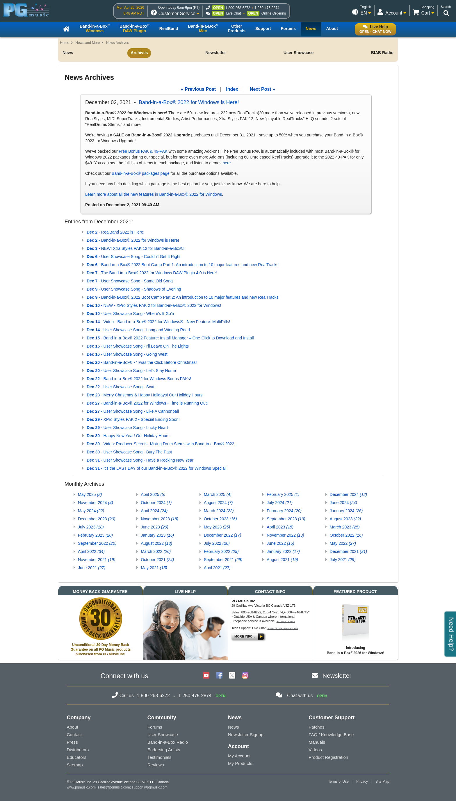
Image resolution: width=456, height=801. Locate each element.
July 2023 (91, 527)
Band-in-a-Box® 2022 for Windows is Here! (189, 102)
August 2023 (345, 519)
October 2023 (220, 519)
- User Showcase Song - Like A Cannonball (133, 411)
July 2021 (343, 559)
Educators (77, 757)
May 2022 (343, 543)
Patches (316, 727)
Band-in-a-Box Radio (167, 742)
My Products (240, 763)
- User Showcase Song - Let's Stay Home (131, 370)
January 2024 (346, 510)
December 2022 (222, 535)
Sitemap (75, 764)
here (226, 163)
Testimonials (159, 757)
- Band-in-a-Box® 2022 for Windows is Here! (133, 240)
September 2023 (286, 519)
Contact (74, 734)
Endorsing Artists (163, 749)
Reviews (155, 764)
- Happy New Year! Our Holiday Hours (128, 435)
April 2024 (154, 510)
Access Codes (286, 621)
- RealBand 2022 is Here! (115, 232)
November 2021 (96, 559)
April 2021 (217, 567)
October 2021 (157, 559)
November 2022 (285, 535)
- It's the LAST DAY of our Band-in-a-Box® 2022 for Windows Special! (157, 468)
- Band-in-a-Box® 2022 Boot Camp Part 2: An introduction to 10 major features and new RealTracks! (183, 297)
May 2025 (90, 494)
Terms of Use (338, 781)
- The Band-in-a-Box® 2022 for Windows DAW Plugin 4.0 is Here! (152, 272)
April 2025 (153, 494)
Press (72, 742)
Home (64, 43)
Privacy (362, 781)
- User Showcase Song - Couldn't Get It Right (134, 256)
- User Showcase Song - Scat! (121, 387)
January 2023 (157, 535)
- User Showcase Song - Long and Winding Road (138, 329)
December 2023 (96, 519)
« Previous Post (198, 89)
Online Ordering (273, 13)
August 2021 (282, 559)
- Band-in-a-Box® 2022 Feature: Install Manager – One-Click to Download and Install (170, 338)
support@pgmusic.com (283, 628)
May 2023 (217, 527)
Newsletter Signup (245, 734)
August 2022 (156, 543)
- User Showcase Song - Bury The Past (129, 452)
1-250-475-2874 (266, 8)
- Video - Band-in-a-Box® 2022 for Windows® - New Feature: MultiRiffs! (158, 321)
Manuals (317, 742)
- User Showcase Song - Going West (127, 354)
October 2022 (346, 535)
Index (232, 89)
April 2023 (280, 527)
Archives (139, 52)
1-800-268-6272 (237, 8)
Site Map (382, 781)
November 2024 (95, 502)
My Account (239, 755)
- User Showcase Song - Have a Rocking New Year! (141, 460)
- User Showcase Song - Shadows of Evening (134, 289)
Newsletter (215, 52)
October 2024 (156, 502)
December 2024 (348, 494)
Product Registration (328, 757)
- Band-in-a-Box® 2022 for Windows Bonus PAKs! (139, 378)
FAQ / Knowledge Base (331, 734)
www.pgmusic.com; (82, 787)
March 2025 (217, 494)
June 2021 (91, 567)
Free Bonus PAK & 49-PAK (143, 151)
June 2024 (343, 502)
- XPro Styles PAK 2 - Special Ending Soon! (133, 419)
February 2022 (221, 551)
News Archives (117, 43)
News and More (87, 43)
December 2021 (348, 551)
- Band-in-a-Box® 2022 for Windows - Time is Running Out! (147, 403)
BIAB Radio (382, 52)
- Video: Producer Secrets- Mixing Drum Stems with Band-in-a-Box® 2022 (160, 444)
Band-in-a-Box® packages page (141, 173)
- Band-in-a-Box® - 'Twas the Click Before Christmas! (142, 362)
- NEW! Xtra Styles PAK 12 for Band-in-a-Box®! (135, 248)
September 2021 (223, 559)
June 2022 (280, 543)
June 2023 (154, 527)
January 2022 (283, 551)
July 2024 (280, 502)
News (68, 52)
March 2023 (345, 527)
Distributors (78, 749)
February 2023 (95, 535)
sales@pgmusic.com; (115, 787)
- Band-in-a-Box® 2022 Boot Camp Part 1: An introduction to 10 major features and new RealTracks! (183, 264)
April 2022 (91, 551)
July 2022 (217, 543)
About (72, 727)
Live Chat (233, 13)
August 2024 (218, 502)
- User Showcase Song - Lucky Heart (127, 427)
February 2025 (283, 494)
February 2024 (284, 510)
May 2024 (91, 510)
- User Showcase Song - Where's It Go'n (130, 313)
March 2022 (156, 551)
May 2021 (154, 567)
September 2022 (97, 543)
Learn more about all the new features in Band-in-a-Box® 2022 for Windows (153, 194)
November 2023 (159, 519)
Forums (154, 727)
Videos (315, 749)
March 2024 (219, 510)
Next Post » (262, 89)
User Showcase (299, 52)
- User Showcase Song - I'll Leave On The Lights (138, 346)
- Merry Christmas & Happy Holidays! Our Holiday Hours (144, 395)
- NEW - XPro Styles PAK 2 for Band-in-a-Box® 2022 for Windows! (154, 305)
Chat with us (300, 695)
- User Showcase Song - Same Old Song (130, 281)
